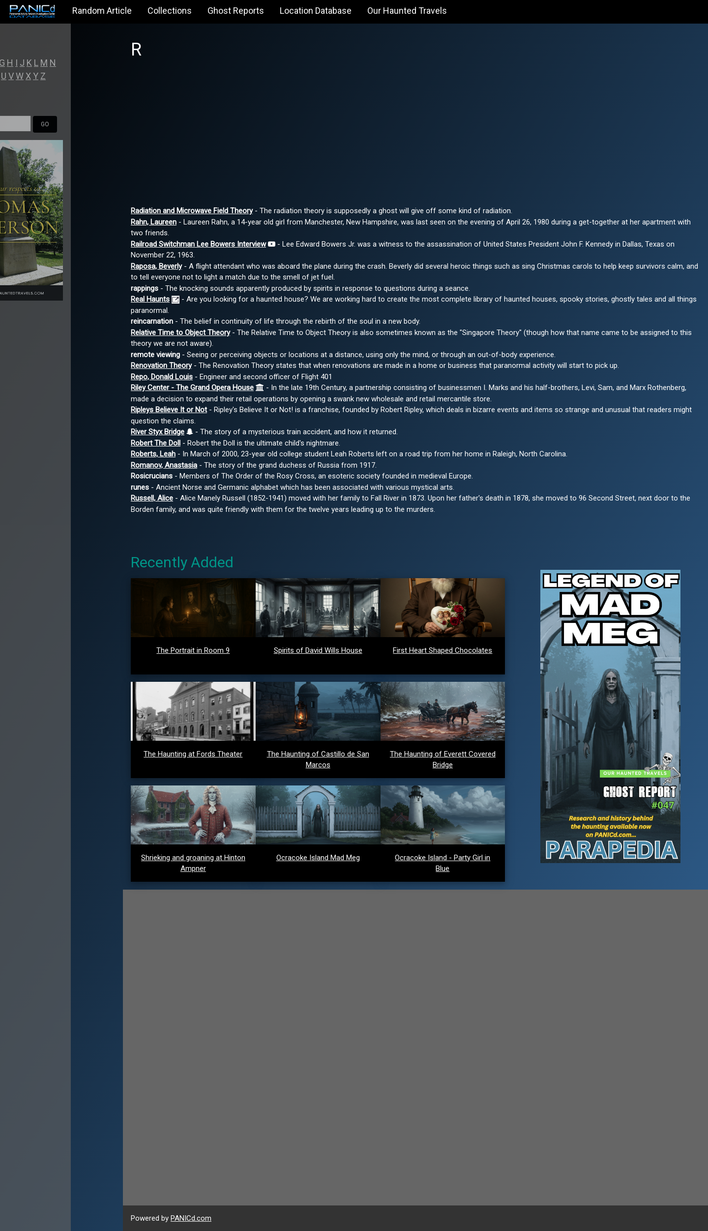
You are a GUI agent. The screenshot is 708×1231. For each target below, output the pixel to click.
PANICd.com (191, 1218)
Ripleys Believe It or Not (169, 409)
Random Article (102, 10)
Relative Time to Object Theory (180, 332)
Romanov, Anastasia (164, 465)
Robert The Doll (155, 443)
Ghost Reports (235, 10)
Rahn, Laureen (154, 222)
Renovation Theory (161, 365)
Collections (170, 10)
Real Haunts (150, 299)
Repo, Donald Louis (162, 376)
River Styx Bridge (157, 431)
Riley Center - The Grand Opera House (192, 387)
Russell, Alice (152, 498)
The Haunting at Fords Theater (193, 754)
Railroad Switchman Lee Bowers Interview (198, 244)
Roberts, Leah (153, 453)
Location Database (316, 10)
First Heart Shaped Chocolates (442, 650)
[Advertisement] (415, 136)
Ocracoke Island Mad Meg (318, 857)
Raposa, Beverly (156, 266)
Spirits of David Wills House (318, 650)
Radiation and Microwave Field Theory (192, 210)
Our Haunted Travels (407, 10)
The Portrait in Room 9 (193, 650)
